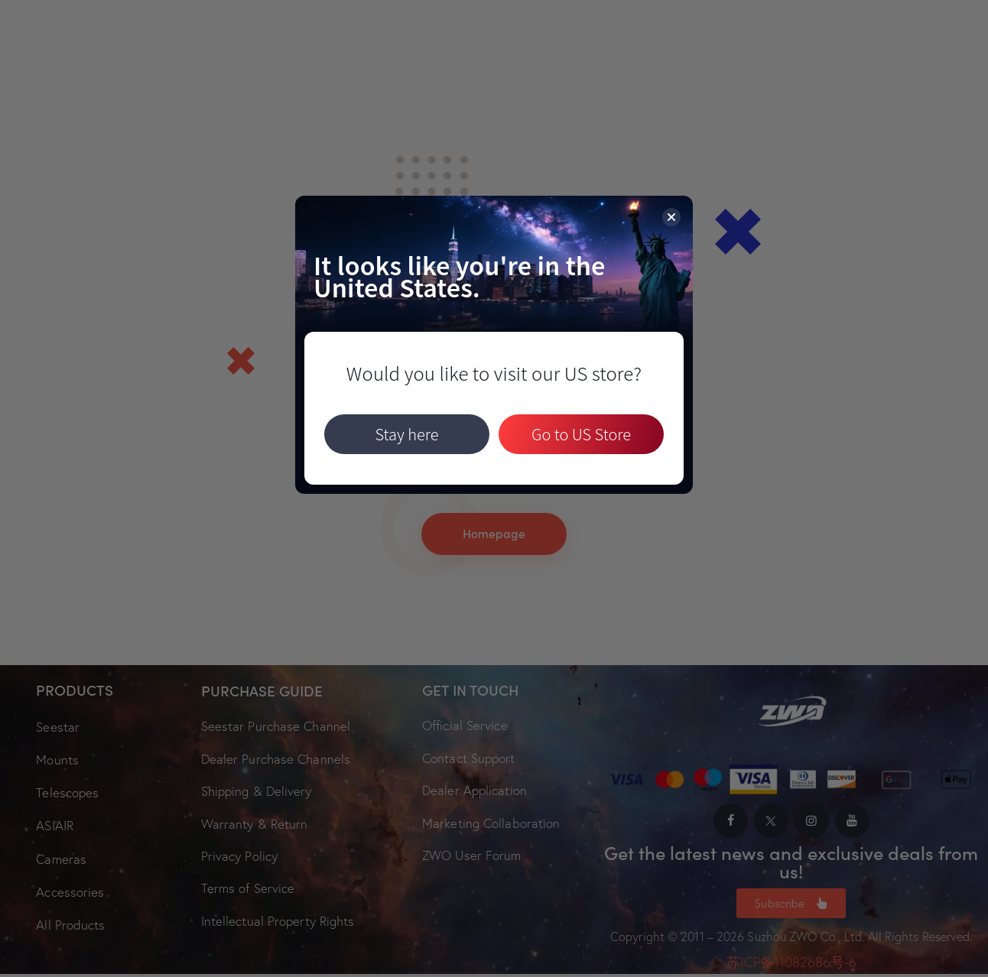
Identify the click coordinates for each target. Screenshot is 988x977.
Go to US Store (581, 435)
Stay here (406, 435)
